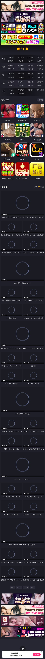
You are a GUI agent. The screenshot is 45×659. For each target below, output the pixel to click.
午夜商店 (21, 90)
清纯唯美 (21, 77)
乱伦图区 (30, 77)
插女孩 (11, 90)
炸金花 (21, 61)
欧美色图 (30, 74)
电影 (3, 67)
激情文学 (11, 82)
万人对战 (30, 57)
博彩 (3, 59)
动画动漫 (40, 66)
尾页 (32, 587)
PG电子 (11, 57)
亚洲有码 (11, 69)
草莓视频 (30, 90)
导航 (3, 91)
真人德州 (21, 57)
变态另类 (40, 69)
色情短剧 (21, 93)
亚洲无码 (11, 66)
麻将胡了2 (11, 61)
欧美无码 (21, 66)
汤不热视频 (40, 90)
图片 (3, 75)
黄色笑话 (30, 85)
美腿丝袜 (11, 77)
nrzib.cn (22, 49)
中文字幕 (21, 69)
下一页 (26, 587)
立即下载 (36, 654)
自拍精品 (30, 66)
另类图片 (40, 77)
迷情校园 (11, 85)
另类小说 (21, 85)
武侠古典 (40, 82)
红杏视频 (11, 93)
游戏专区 (40, 57)
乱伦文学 (21, 82)
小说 (3, 83)
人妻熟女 (30, 69)
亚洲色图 (21, 74)
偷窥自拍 (11, 74)
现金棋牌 (30, 61)
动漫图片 (40, 74)
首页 (12, 587)
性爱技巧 (40, 85)
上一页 (19, 587)
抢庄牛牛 (40, 61)
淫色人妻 (30, 82)
